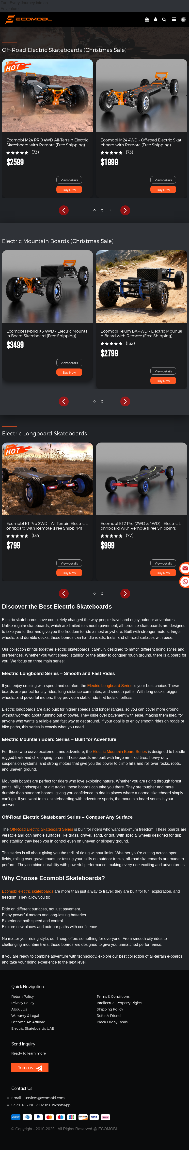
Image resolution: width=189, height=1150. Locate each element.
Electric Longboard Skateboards (44, 433)
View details (69, 180)
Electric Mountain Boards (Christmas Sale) (57, 241)
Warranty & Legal (25, 1015)
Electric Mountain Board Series (120, 752)
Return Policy (22, 996)
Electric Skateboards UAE (32, 1028)
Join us (30, 1068)
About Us (19, 1009)
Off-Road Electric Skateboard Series (41, 829)
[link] (47, 95)
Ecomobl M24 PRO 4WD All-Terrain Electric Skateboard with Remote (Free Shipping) (47, 142)
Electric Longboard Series (109, 686)
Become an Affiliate (28, 1022)
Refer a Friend (109, 1015)
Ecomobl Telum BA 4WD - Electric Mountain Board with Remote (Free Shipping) (141, 333)
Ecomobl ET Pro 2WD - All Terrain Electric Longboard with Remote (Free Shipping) (47, 525)
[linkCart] (147, 19)
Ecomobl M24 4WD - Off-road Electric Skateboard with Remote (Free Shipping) (141, 142)
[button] (64, 210)
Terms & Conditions (113, 996)
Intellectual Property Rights (119, 1003)
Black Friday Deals (112, 1022)
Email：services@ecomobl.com (38, 1098)
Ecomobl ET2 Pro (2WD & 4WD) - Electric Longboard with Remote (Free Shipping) (141, 525)
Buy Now (69, 189)
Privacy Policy (22, 1003)
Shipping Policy (110, 1009)
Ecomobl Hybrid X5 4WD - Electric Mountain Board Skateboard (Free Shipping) (47, 333)
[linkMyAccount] (154, 19)
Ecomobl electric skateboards (27, 891)
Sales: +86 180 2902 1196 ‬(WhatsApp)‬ (41, 1105)
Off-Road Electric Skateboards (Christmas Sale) (64, 49)
